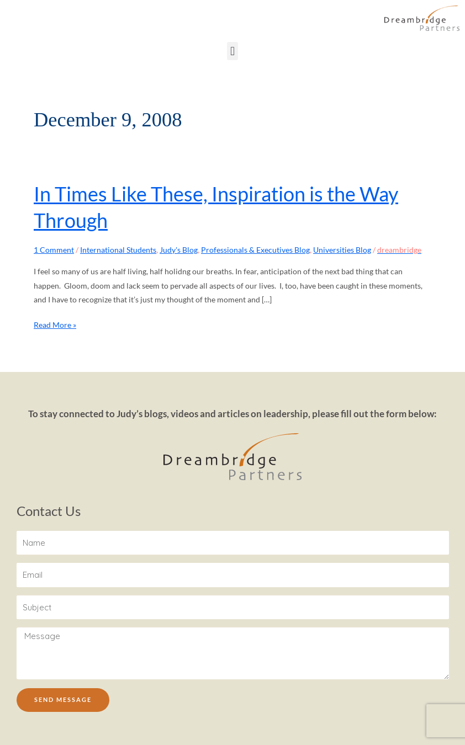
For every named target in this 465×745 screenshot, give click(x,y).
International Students (118, 249)
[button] (232, 51)
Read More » (55, 323)
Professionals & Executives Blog (255, 249)
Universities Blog (342, 249)
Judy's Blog (179, 249)
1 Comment (54, 249)
